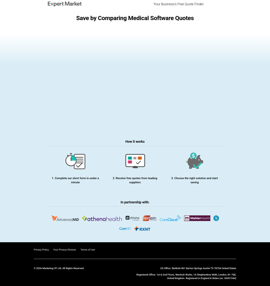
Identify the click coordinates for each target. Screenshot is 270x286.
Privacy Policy (41, 249)
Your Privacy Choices (64, 249)
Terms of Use (87, 249)
